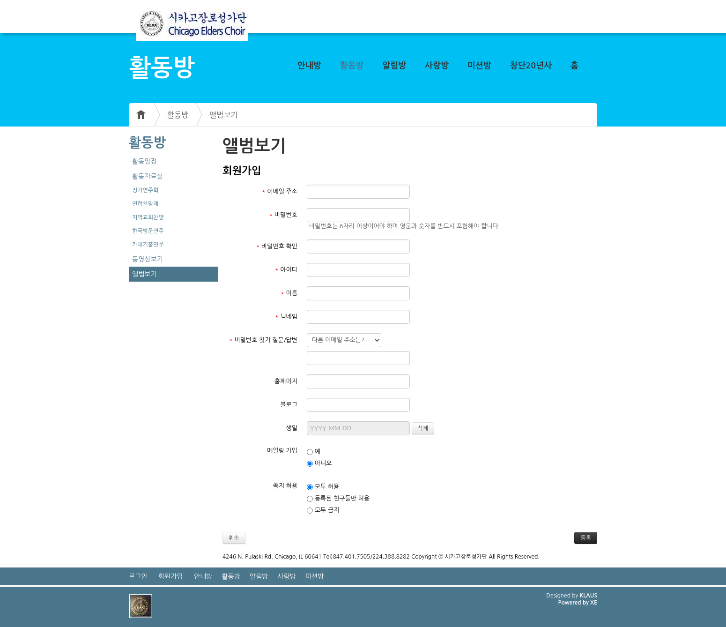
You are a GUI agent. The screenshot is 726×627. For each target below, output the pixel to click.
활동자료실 (147, 176)
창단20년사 (531, 65)
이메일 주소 (279, 191)
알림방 (394, 65)
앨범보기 (223, 115)
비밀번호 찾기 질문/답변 (263, 340)
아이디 (286, 270)
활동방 (352, 65)
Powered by (574, 602)
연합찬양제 (145, 204)
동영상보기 (147, 259)
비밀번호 (283, 215)
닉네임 (286, 317)
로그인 (138, 576)
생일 (291, 428)
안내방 (309, 65)
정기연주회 (145, 190)
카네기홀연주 (148, 244)
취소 (234, 538)
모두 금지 (323, 510)
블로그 (288, 405)
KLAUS (589, 595)
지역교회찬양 (148, 217)
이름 (289, 293)
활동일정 (144, 161)
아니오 (319, 463)
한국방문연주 (148, 231)
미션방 (479, 65)
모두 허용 (323, 487)
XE (593, 602)
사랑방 (437, 65)
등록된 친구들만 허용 (338, 498)
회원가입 (170, 576)
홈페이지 (285, 381)
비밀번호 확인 (277, 246)
